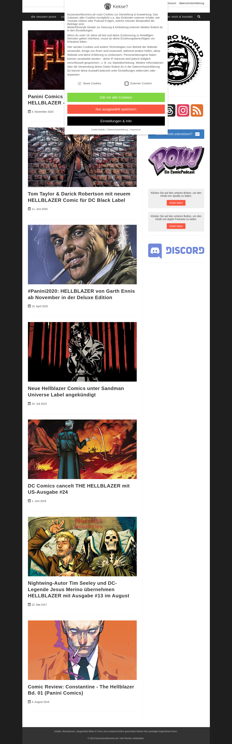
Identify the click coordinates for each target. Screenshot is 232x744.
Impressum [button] (135, 129)
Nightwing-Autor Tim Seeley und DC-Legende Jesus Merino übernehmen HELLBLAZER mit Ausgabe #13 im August (78, 589)
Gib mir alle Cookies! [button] (116, 97)
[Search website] (199, 17)
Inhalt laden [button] (176, 202)
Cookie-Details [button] (98, 129)
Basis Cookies (89, 83)
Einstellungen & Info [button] (116, 121)
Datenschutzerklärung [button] (118, 129)
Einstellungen (126, 70)
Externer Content (138, 83)
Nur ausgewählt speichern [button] (116, 109)
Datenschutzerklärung (191, 3)
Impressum (169, 3)
